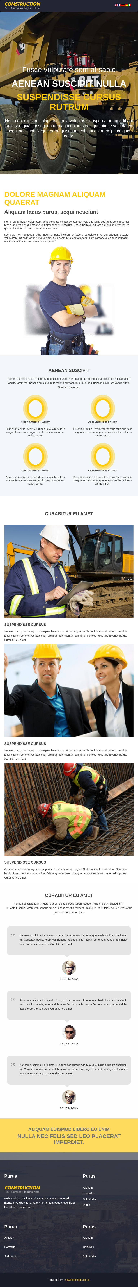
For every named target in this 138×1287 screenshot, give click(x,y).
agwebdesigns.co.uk (77, 1279)
